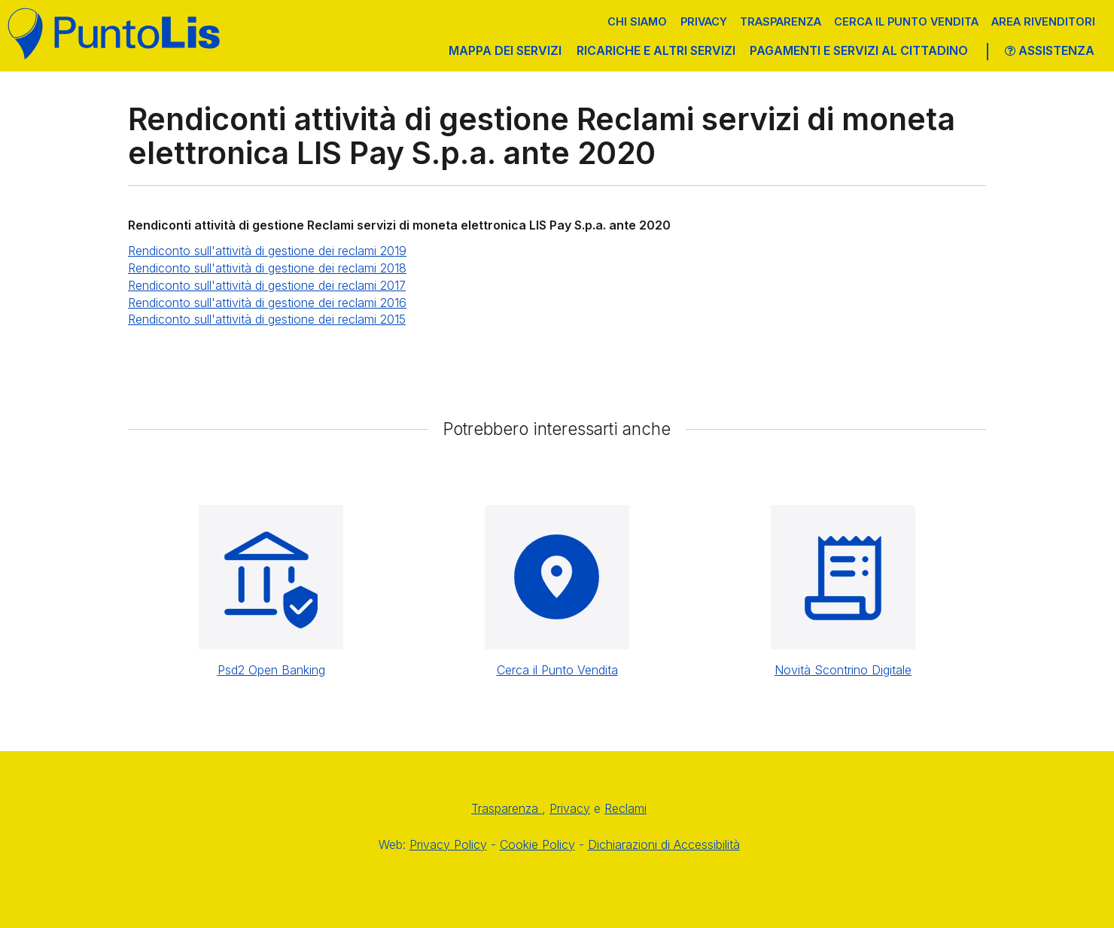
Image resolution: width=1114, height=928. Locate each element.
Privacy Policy (448, 844)
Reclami (625, 808)
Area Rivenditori (1043, 21)
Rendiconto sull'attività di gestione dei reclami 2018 (267, 267)
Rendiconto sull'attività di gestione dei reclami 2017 (267, 285)
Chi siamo (637, 21)
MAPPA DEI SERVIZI (505, 50)
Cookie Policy (537, 844)
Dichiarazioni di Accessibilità (664, 844)
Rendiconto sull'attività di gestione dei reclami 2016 (267, 302)
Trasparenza (780, 21)
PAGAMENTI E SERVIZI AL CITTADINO (859, 50)
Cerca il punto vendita (906, 21)
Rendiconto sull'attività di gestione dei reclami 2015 (267, 319)
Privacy (703, 21)
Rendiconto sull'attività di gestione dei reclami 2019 (267, 250)
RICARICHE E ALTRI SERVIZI (656, 50)
